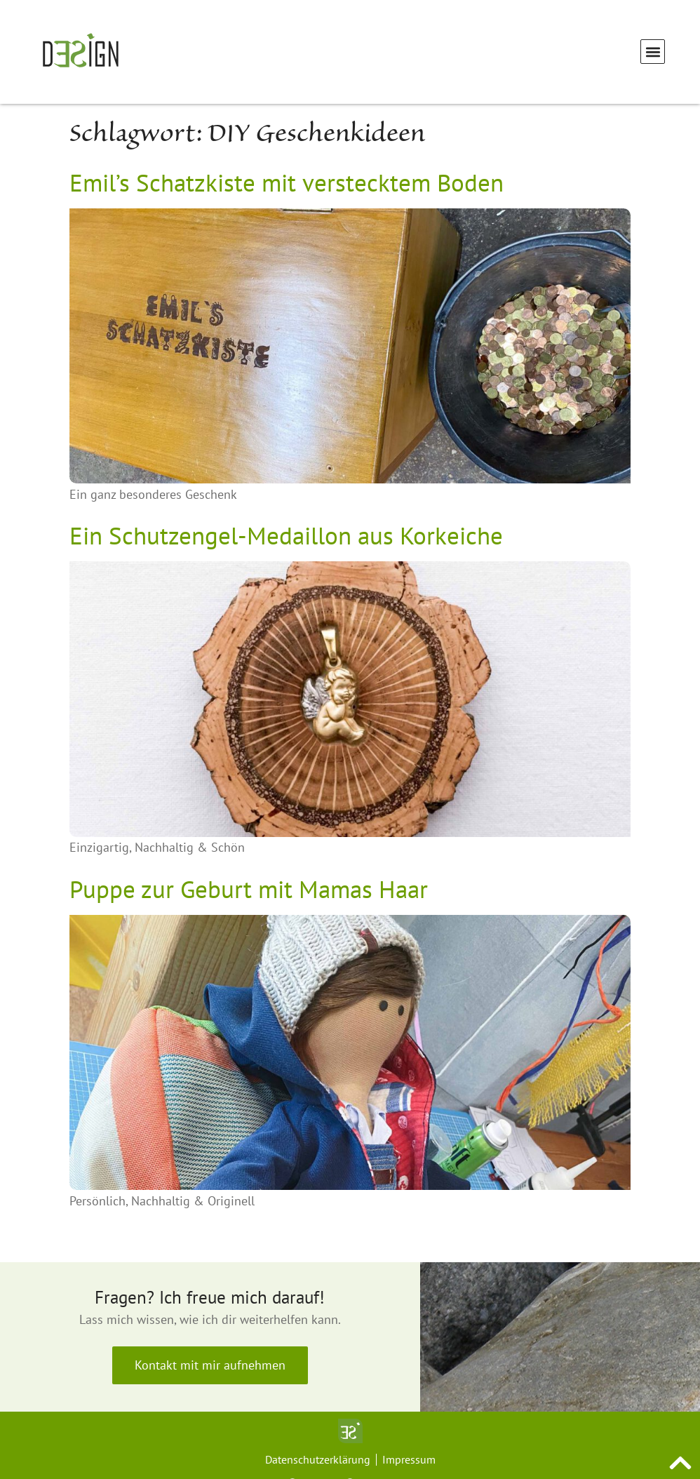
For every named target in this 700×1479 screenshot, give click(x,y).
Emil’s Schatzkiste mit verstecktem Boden (286, 182)
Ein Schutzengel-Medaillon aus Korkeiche (286, 535)
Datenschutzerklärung (317, 1459)
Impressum (409, 1459)
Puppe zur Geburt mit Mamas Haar (248, 889)
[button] (652, 51)
